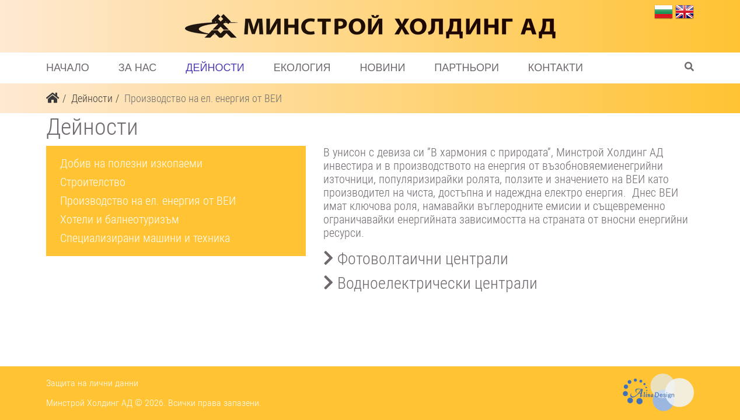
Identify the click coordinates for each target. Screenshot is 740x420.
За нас (137, 68)
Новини (382, 68)
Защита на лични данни (92, 382)
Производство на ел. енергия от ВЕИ (148, 201)
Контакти (555, 68)
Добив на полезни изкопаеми (131, 163)
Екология (302, 68)
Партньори (466, 68)
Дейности (215, 68)
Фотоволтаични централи (415, 258)
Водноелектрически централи (430, 283)
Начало (67, 68)
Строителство (92, 182)
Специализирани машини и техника (145, 238)
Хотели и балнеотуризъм (119, 219)
